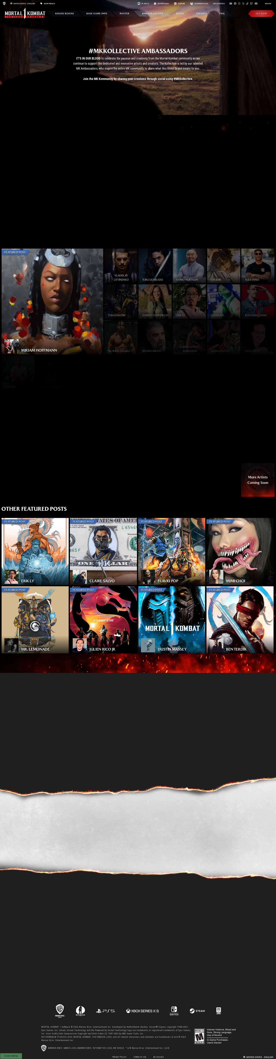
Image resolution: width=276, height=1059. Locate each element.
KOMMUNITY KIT (199, 3)
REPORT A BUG (161, 3)
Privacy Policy (119, 1057)
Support (179, 3)
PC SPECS (143, 3)
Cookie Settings (11, 1056)
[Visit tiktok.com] (247, 3)
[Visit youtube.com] (230, 3)
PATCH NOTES (219, 3)
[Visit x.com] (243, 3)
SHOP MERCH (47, 3)
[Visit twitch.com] (251, 3)
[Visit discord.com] (256, 3)
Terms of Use (139, 1057)
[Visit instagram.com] (239, 3)
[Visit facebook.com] (235, 3)
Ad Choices (158, 1057)
